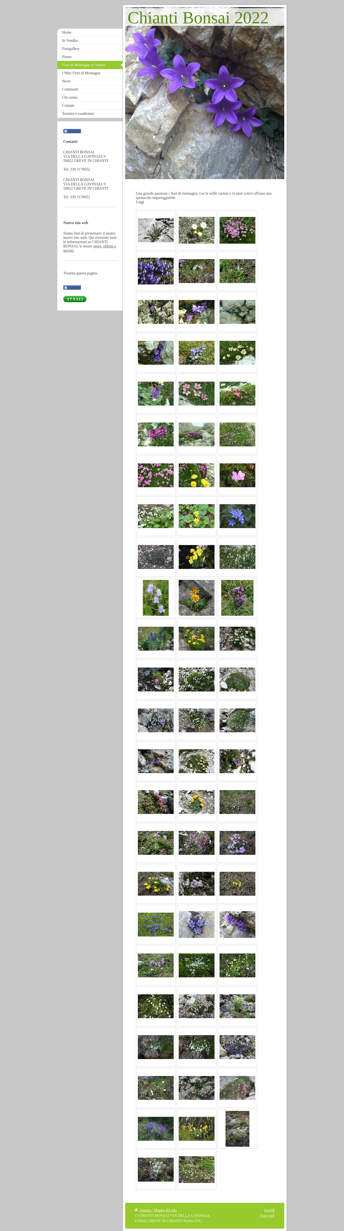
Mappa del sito (165, 1210)
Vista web (267, 1216)
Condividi (72, 131)
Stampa (143, 1210)
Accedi (269, 1210)
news (97, 246)
